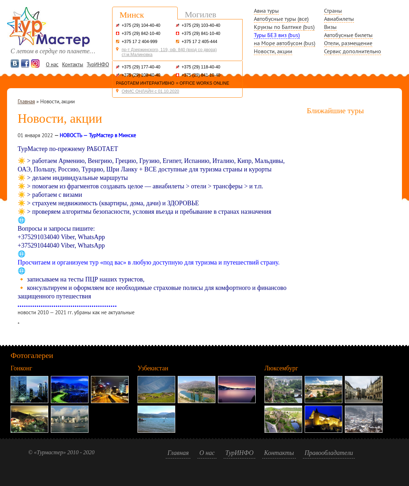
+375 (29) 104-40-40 (141, 25)
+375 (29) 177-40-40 (141, 67)
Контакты (72, 64)
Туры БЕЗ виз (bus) (277, 34)
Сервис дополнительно (352, 51)
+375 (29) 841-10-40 (201, 33)
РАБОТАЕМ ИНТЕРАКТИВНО (145, 83)
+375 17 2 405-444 (199, 41)
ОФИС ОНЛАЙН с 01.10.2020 (150, 91)
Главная (26, 101)
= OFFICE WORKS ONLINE (202, 83)
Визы (330, 26)
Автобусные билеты (348, 34)
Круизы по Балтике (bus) (284, 26)
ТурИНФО (98, 64)
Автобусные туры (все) (281, 18)
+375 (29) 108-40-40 (141, 75)
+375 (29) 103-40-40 (201, 25)
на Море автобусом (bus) (284, 43)
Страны (333, 10)
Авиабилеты (339, 18)
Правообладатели (329, 452)
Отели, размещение (348, 43)
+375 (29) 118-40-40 (201, 67)
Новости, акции (273, 51)
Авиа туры (266, 10)
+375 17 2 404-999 (139, 41)
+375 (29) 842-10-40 (141, 33)
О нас (52, 64)
